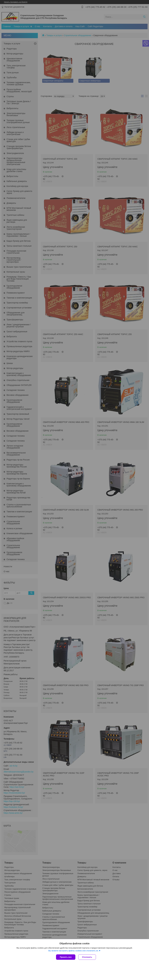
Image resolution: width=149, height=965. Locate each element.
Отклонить (87, 957)
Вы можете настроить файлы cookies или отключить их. (73, 951)
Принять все (66, 957)
